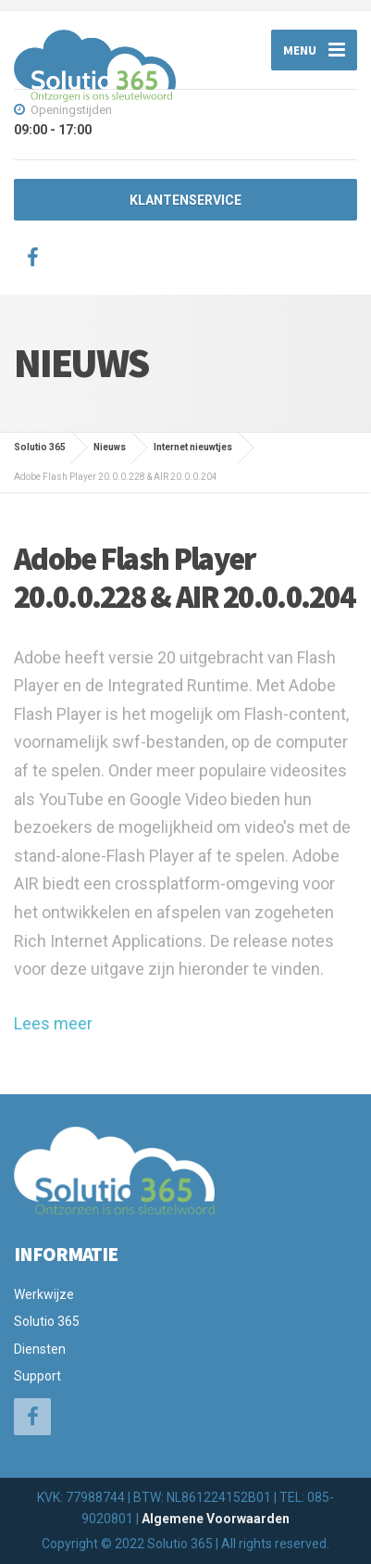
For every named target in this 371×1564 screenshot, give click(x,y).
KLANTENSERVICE (185, 200)
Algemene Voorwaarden (216, 1518)
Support (37, 1375)
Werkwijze (44, 1294)
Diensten (40, 1349)
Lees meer (53, 1023)
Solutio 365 (47, 1321)
